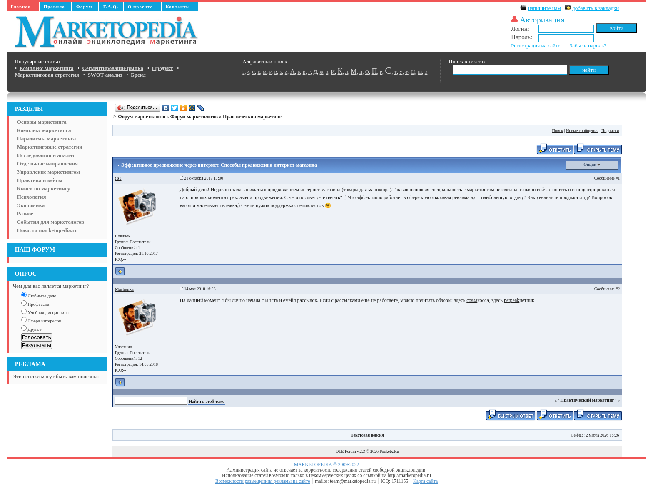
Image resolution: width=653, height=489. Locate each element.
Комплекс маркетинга (44, 130)
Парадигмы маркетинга (46, 138)
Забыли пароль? (588, 45)
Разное (25, 213)
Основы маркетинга (42, 122)
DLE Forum (346, 451)
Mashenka (124, 289)
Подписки (610, 130)
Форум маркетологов (141, 117)
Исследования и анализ (45, 155)
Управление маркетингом (48, 172)
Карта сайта (425, 481)
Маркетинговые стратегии (49, 147)
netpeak (511, 300)
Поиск (557, 130)
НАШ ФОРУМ (35, 249)
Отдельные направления (47, 163)
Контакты (178, 6)
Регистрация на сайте (535, 45)
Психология (31, 197)
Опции (591, 164)
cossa (471, 300)
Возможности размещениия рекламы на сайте (262, 481)
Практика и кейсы (39, 180)
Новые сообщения (582, 130)
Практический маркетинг (252, 117)
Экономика (31, 205)
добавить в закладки (595, 8)
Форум (84, 6)
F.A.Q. (110, 6)
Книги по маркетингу (43, 188)
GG (118, 178)
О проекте (140, 6)
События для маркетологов (50, 222)
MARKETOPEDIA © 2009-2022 (326, 464)
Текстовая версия (367, 435)
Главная (21, 6)
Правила (54, 6)
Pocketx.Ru (389, 451)
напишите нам (544, 8)
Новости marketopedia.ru (47, 230)
